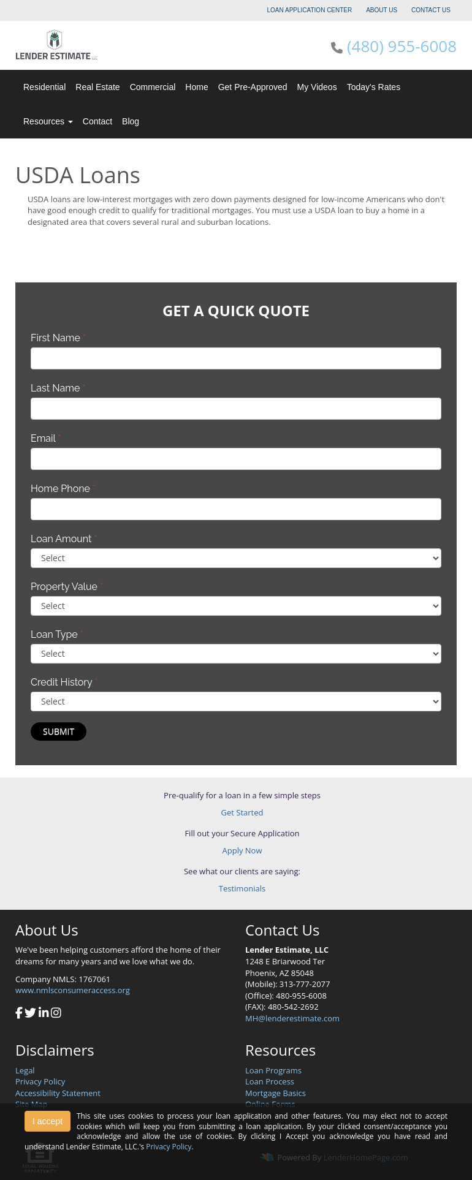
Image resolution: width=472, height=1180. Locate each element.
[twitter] (30, 1013)
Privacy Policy (40, 1081)
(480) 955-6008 (402, 46)
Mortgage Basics (275, 1093)
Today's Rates (374, 87)
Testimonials (242, 888)
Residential (44, 87)
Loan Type (57, 634)
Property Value (67, 586)
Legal (25, 1070)
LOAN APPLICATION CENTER (309, 10)
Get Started (242, 812)
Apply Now (242, 850)
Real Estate (97, 87)
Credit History (64, 682)
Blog (130, 121)
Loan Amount (64, 539)
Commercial (153, 87)
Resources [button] (48, 121)
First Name (58, 338)
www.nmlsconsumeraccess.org (72, 990)
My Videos (317, 87)
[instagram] (56, 1013)
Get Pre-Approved (252, 87)
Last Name (58, 388)
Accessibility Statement (58, 1093)
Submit (58, 731)
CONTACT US (431, 10)
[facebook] (19, 1013)
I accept (47, 1121)
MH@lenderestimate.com (292, 1018)
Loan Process (269, 1081)
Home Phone (63, 488)
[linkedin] (44, 1013)
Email (46, 438)
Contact (97, 121)
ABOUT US (381, 10)
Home (196, 87)
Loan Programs (273, 1070)
